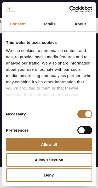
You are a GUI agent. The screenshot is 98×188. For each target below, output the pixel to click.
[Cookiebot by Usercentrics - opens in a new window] (70, 9)
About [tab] (80, 24)
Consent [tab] (18, 24)
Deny (49, 175)
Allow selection (49, 160)
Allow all (49, 144)
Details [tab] (49, 24)
